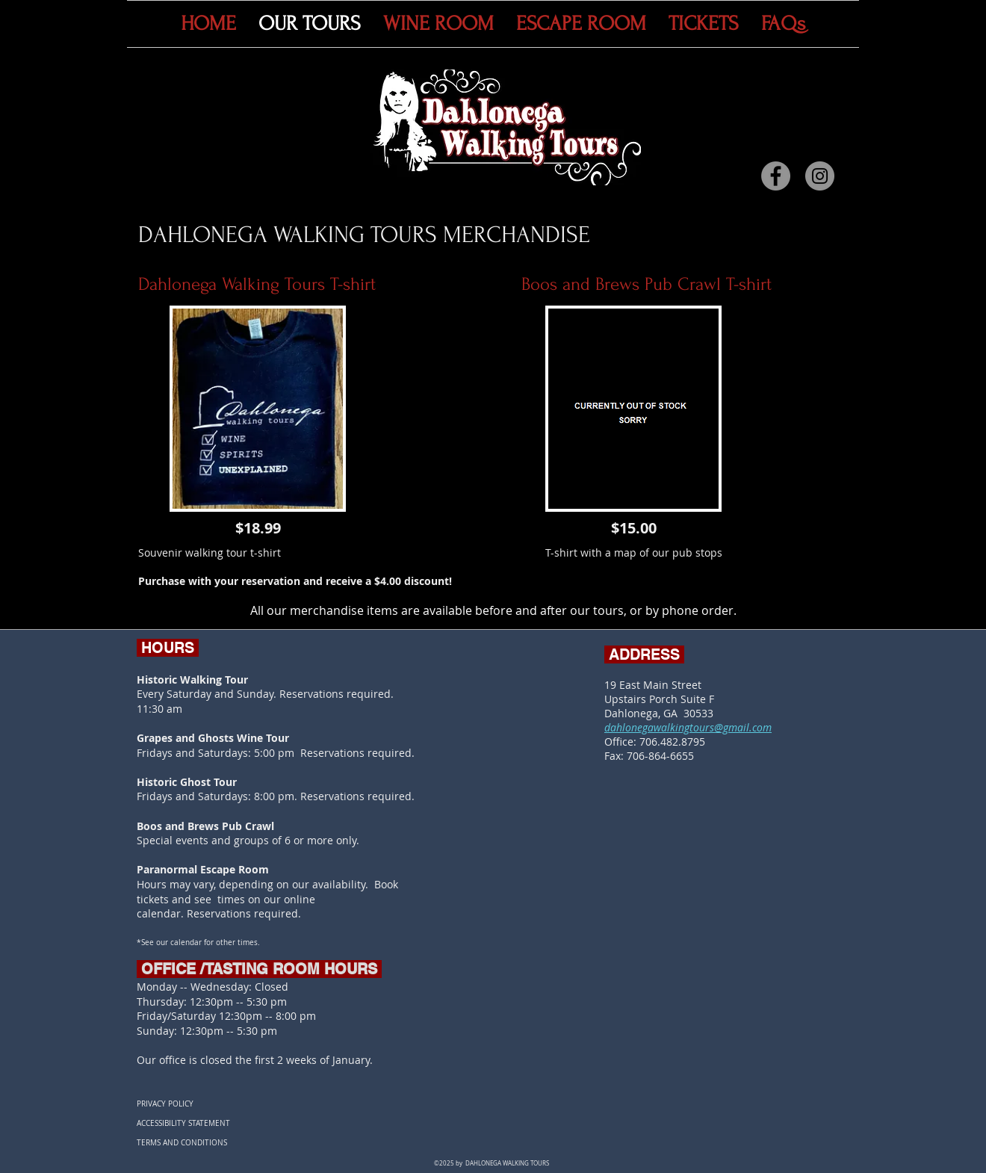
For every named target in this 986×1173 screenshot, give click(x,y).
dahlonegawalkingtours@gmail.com (688, 727)
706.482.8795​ (672, 741)
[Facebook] (775, 176)
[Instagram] (819, 176)
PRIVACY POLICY (165, 1104)
